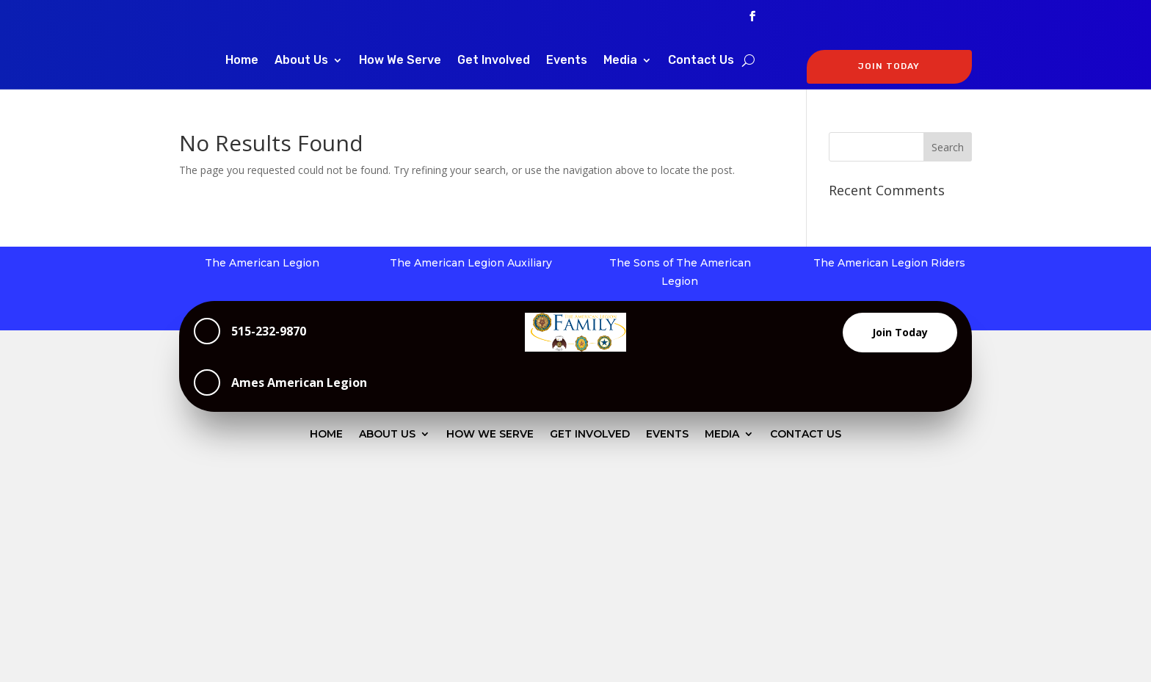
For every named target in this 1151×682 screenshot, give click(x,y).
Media (620, 61)
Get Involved (493, 61)
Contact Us (701, 61)
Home (241, 61)
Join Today (900, 332)
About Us (301, 61)
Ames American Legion (299, 382)
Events (566, 61)
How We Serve (400, 61)
